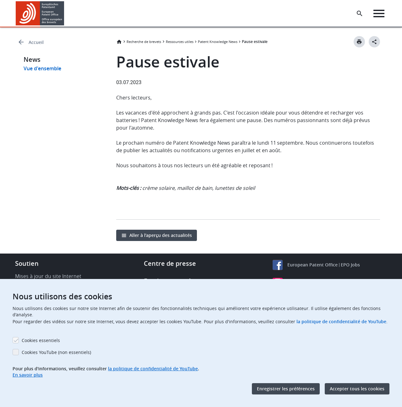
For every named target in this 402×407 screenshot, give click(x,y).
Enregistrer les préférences (286, 389)
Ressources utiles (179, 41)
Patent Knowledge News (217, 41)
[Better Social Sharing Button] (374, 41)
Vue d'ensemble (42, 68)
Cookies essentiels (41, 340)
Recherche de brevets (144, 41)
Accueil (36, 42)
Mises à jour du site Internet (48, 276)
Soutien (27, 263)
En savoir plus (28, 375)
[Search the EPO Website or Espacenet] (359, 13)
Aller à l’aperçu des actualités (160, 235)
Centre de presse (170, 263)
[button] (65, 13)
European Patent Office (312, 265)
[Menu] (379, 13)
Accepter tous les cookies (357, 389)
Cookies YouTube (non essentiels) (56, 352)
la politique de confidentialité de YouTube (341, 321)
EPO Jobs (350, 265)
